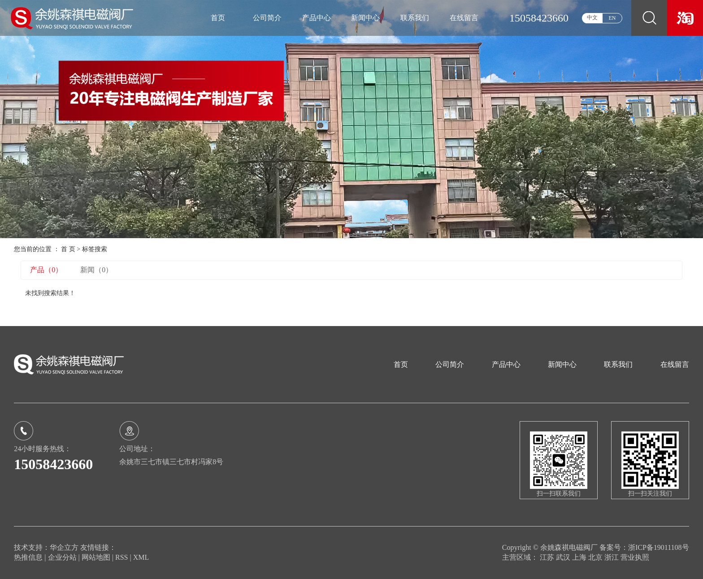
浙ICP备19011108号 (658, 547)
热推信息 (28, 557)
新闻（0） (96, 270)
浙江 (612, 557)
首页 (218, 18)
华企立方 (64, 547)
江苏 (548, 557)
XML (141, 557)
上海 (580, 557)
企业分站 (62, 557)
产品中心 (316, 18)
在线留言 (464, 18)
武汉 (564, 557)
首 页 (68, 249)
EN (612, 18)
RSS (121, 557)
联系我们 (414, 18)
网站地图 (97, 557)
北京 (596, 557)
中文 (592, 17)
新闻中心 (365, 18)
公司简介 (267, 18)
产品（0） (46, 270)
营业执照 (635, 557)
